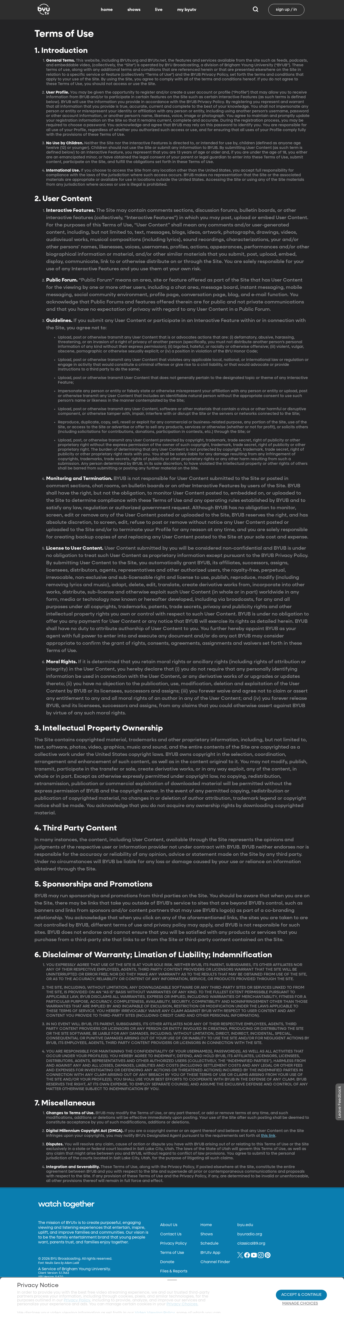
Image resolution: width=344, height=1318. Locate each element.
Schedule (209, 1244)
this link (268, 1136)
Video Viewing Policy (155, 1294)
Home (206, 1225)
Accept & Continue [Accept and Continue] (301, 1285)
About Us (168, 1225)
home (107, 10)
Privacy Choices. (182, 1285)
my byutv (186, 10)
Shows (206, 1234)
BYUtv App (210, 1253)
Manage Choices (300, 1294)
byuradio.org (249, 1234)
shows (133, 10)
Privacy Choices (119, 1297)
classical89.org (251, 1244)
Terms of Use (172, 1253)
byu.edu (245, 1225)
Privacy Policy (173, 1244)
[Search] (255, 10)
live (159, 10)
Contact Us (170, 1234)
